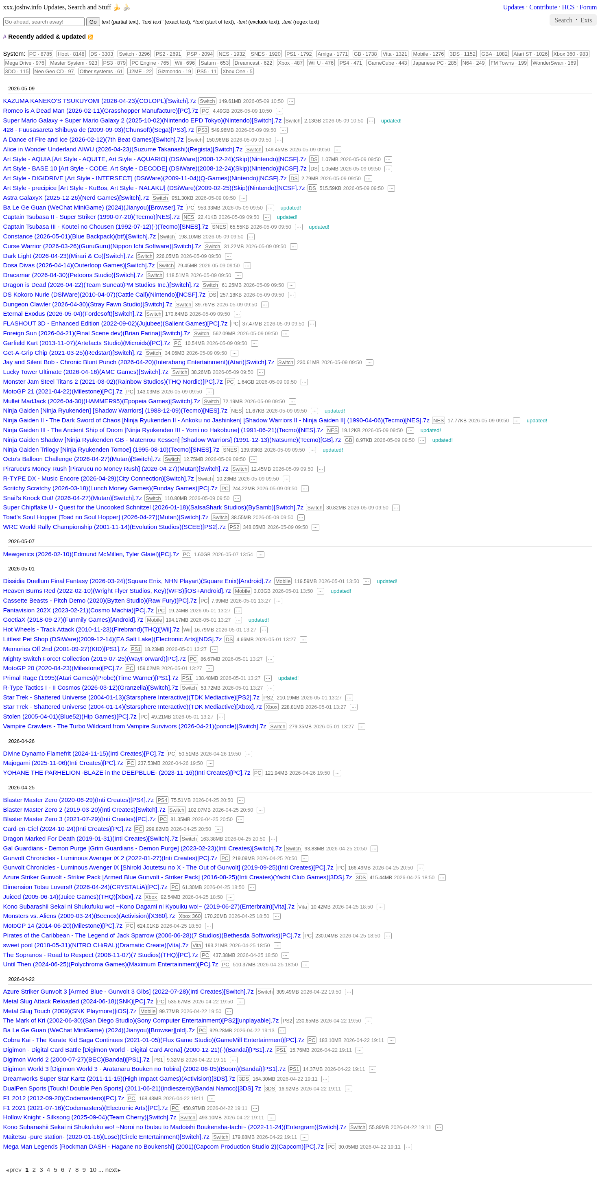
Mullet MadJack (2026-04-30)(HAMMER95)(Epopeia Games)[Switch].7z (102, 401)
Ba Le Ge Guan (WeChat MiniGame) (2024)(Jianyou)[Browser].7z (93, 207)
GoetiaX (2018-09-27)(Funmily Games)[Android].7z (73, 619)
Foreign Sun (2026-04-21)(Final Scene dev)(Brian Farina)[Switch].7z (96, 333)
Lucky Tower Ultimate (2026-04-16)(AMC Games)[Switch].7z (86, 371)
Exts (586, 19)
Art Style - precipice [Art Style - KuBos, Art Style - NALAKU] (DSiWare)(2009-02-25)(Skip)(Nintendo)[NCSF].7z (154, 187)
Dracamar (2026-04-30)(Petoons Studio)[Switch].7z (73, 274)
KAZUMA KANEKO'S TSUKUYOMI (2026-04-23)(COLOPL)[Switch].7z (99, 100)
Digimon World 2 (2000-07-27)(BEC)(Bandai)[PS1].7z (76, 1059)
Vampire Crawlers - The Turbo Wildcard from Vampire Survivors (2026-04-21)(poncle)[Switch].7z (134, 726)
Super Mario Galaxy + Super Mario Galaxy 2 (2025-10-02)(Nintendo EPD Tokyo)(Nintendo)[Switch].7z (142, 120)
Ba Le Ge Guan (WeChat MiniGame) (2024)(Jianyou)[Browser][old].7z (99, 1030)
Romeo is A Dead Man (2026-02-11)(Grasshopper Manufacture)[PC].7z (100, 110)
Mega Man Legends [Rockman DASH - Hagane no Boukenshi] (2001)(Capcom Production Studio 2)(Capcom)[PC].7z (163, 1146)
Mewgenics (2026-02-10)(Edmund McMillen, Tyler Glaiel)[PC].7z (91, 554)
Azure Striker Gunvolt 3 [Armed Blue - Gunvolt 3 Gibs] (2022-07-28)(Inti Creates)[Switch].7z (128, 991)
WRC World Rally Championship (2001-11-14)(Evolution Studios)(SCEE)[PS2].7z (114, 526)
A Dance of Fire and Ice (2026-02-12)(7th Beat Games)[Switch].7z (93, 139)
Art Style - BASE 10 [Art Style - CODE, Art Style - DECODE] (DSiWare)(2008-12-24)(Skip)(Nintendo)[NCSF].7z (155, 168)
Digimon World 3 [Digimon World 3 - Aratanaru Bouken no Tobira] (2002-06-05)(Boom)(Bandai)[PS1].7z (144, 1068)
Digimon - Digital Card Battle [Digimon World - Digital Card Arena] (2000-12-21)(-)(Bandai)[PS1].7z (138, 1049)
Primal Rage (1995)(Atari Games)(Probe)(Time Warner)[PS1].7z (91, 677)
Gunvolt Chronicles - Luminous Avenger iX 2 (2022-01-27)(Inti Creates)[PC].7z (110, 857)
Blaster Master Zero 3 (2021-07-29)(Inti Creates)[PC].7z (79, 818)
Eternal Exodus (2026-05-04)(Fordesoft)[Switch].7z (73, 313)
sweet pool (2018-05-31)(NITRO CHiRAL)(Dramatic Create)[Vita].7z (96, 945)
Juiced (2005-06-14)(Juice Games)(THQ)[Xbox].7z (72, 896)
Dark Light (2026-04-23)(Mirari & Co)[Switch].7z (68, 255)
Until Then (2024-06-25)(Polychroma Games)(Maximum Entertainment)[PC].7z (110, 964)
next (111, 1169)
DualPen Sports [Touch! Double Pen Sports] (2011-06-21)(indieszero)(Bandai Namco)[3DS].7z (132, 1088)
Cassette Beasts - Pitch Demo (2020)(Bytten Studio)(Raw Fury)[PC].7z (100, 600)
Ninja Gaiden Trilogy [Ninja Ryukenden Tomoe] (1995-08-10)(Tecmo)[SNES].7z (111, 449)
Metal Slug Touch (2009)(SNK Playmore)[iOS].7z (70, 1010)
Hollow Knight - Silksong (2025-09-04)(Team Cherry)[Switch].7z (90, 1117)
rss (90, 37)
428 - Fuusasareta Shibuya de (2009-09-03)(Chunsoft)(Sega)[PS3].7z (98, 129)
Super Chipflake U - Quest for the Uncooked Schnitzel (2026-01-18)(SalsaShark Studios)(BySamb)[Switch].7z (153, 507)
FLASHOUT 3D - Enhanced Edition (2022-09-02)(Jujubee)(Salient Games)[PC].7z (115, 323)
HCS (568, 7)
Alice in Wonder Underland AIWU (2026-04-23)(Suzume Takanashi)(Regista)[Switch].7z (123, 149)
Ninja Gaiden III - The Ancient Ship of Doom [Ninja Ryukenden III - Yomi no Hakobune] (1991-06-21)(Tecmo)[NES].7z (163, 429)
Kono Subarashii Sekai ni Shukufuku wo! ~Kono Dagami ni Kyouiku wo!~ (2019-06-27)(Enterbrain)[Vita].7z (149, 906)
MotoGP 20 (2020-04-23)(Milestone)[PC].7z (62, 667)
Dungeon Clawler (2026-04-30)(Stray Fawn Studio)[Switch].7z (87, 304)
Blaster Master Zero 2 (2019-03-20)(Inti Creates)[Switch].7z (84, 809)
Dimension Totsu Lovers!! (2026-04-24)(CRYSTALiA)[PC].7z (85, 886)
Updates (513, 7)
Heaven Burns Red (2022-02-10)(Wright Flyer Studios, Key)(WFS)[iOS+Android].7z (117, 590)
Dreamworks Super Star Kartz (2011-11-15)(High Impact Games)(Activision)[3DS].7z (119, 1078)
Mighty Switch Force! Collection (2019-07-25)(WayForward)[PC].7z (94, 658)
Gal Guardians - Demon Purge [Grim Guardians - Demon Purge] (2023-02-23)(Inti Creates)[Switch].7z (142, 848)
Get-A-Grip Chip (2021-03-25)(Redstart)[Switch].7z (72, 352)
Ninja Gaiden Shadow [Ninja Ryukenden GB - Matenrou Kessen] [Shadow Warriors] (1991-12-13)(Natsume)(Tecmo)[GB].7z (172, 439)
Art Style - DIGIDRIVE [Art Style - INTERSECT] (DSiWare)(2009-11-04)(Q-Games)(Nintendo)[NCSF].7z (145, 178)
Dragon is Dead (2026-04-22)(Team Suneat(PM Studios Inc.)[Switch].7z (101, 284)
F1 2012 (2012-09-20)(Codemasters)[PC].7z (63, 1098)
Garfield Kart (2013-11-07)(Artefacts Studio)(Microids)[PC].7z (86, 342)
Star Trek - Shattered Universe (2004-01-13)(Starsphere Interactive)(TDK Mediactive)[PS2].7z (131, 697)
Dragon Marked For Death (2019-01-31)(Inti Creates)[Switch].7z (90, 838)
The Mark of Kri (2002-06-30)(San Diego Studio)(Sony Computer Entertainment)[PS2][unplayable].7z (141, 1020)
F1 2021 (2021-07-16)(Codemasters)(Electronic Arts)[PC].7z (85, 1107)
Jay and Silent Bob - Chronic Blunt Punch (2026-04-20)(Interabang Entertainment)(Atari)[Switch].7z (139, 361)
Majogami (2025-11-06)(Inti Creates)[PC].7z (63, 762)
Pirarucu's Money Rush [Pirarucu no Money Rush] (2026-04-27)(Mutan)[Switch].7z (116, 468)
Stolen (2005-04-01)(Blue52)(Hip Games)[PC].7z (70, 716)
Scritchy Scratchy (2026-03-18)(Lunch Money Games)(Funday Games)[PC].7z (110, 488)
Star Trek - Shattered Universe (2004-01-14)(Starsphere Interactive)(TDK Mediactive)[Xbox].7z (132, 706)
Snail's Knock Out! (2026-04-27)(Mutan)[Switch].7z (72, 497)
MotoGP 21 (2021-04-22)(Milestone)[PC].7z (62, 391)
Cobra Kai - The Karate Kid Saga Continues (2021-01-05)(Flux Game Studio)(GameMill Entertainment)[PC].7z (154, 1039)
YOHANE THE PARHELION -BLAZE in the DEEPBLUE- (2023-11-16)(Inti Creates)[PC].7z (127, 772)
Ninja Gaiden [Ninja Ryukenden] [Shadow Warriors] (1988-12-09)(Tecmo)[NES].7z (115, 410)
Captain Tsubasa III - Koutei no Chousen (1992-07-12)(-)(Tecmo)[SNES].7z (106, 226)
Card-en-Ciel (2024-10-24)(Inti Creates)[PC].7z (67, 828)
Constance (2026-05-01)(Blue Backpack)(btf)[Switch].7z (79, 236)
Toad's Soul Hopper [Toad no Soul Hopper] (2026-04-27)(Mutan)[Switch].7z (106, 516)
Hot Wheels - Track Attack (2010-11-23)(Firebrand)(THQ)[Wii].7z (91, 629)
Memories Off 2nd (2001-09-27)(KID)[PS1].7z (65, 648)
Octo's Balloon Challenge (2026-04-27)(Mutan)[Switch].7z (82, 458)
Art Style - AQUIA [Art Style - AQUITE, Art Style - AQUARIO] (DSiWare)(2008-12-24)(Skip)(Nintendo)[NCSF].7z (155, 158)
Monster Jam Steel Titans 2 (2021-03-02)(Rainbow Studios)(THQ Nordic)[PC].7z (113, 381)
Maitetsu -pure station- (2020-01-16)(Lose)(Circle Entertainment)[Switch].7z (106, 1136)
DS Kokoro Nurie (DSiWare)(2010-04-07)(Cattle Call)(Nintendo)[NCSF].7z (104, 294)
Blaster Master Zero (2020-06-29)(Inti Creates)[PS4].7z (78, 799)
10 (92, 1169)
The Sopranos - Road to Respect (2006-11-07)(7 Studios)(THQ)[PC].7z (100, 954)
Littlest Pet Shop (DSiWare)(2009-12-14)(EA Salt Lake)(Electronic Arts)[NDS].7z (112, 639)
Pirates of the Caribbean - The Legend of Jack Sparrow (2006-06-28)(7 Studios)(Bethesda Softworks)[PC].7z (152, 935)
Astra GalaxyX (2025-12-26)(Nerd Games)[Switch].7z (76, 197)
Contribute (543, 7)
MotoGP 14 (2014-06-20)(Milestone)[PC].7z (62, 925)
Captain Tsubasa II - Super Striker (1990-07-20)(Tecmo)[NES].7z (91, 216)
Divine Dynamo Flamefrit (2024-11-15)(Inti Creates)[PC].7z (83, 753)
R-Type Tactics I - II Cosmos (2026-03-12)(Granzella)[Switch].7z (90, 687)
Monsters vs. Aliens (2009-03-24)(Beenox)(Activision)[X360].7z (89, 915)
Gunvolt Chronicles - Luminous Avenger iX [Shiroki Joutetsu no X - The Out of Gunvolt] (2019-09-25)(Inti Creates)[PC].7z (168, 867)
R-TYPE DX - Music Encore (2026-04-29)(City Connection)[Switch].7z (98, 478)
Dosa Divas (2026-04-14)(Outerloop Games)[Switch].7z (79, 265)
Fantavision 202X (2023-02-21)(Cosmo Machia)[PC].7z (78, 610)
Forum (588, 7)
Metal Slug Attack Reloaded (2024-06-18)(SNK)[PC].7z (78, 1001)
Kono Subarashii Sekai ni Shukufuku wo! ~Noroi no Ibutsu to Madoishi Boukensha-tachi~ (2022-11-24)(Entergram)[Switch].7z (175, 1126)
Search (563, 19)
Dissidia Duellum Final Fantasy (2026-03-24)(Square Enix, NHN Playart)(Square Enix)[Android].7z (137, 580)
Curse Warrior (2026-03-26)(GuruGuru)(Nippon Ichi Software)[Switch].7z (102, 246)
